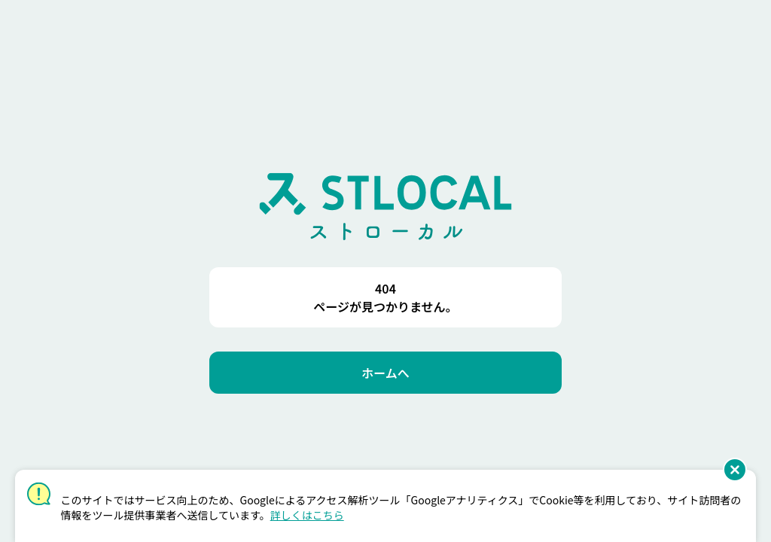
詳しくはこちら (307, 514)
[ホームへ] (385, 373)
